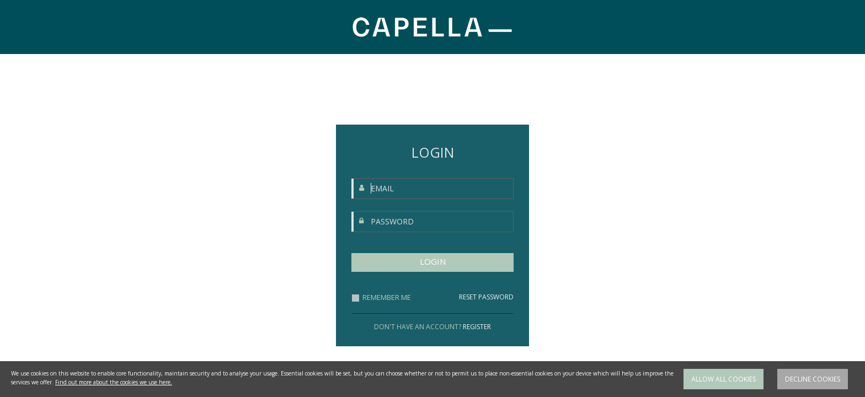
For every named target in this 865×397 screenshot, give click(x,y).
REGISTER (477, 326)
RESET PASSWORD (486, 297)
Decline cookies (812, 386)
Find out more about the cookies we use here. (113, 390)
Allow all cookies (723, 386)
